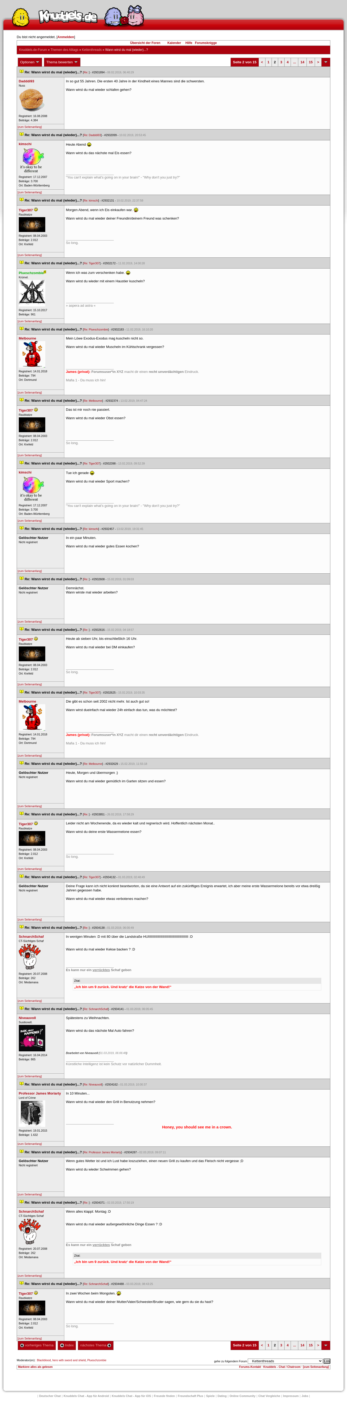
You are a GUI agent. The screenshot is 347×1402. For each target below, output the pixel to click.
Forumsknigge (206, 43)
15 (311, 62)
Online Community (242, 1395)
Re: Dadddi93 (92, 135)
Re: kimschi (91, 200)
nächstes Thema (95, 1345)
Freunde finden (164, 1395)
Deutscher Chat (50, 1395)
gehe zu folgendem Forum (230, 1361)
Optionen (30, 62)
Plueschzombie (96, 1360)
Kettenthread (92, 50)
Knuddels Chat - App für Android (86, 1395)
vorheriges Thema (36, 1345)
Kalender (174, 43)
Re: (86, 72)
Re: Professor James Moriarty (102, 1152)
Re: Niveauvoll (93, 1084)
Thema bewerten (62, 62)
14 (302, 62)
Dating (222, 1395)
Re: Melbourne (93, 400)
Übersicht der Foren (145, 43)
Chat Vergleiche (269, 1395)
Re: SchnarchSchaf (96, 1009)
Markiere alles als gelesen (35, 1366)
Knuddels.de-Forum (33, 50)
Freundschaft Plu (190, 1395)
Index (67, 1345)
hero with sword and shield (69, 1360)
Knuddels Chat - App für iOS (131, 1395)
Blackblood (44, 1360)
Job (304, 1395)
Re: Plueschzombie (96, 329)
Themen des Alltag (64, 50)
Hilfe (189, 43)
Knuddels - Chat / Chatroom (282, 1366)
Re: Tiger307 (92, 263)
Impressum (291, 1395)
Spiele (210, 1395)
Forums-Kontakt (250, 1366)
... (294, 62)
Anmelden (65, 37)
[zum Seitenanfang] (29, 126)
